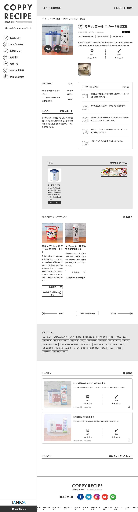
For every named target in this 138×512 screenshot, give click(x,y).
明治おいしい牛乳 (61, 337)
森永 (83, 341)
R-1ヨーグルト (115, 341)
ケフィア (126, 341)
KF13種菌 (92, 341)
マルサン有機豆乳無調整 (70, 344)
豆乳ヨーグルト (117, 36)
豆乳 (122, 344)
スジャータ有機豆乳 (86, 36)
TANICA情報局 (17, 76)
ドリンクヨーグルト (61, 341)
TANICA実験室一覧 (87, 313)
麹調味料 (14, 57)
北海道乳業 (48, 348)
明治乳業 (103, 337)
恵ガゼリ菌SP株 (102, 36)
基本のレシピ (16, 51)
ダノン (112, 348)
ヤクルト (114, 344)
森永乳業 (103, 341)
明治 (79, 337)
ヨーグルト (92, 32)
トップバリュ (86, 344)
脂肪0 (104, 348)
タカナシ (47, 352)
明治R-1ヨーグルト (100, 344)
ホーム (39, 508)
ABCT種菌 (47, 341)
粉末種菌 (75, 341)
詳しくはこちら (54, 202)
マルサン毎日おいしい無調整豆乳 (86, 348)
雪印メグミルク (90, 337)
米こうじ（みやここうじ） (63, 348)
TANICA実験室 (17, 70)
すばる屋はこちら (18, 508)
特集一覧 (14, 63)
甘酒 (111, 337)
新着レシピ (15, 38)
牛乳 (72, 337)
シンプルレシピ (17, 44)
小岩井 (120, 348)
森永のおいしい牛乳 (51, 344)
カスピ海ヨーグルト (60, 352)
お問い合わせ (118, 508)
